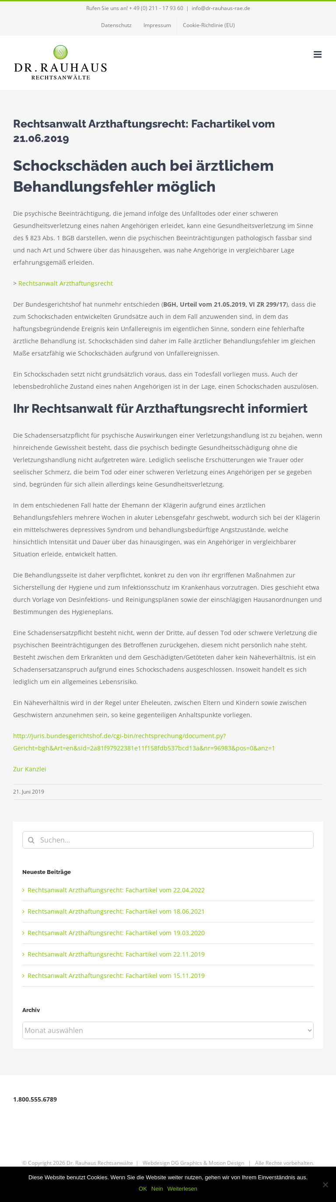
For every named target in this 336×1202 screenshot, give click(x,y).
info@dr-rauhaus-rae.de (221, 8)
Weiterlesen (182, 1188)
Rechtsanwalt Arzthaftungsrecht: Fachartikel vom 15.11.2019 (116, 975)
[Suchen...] (168, 840)
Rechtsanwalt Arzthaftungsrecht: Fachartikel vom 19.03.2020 (116, 933)
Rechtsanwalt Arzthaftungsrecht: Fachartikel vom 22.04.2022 (116, 890)
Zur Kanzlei (29, 769)
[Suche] (31, 840)
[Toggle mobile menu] (318, 54)
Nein (157, 1188)
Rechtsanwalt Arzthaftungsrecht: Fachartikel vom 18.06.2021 (116, 911)
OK (143, 1188)
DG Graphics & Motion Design (207, 1163)
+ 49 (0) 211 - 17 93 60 (156, 8)
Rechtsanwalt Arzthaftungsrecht (65, 283)
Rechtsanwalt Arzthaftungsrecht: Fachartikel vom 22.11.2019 (116, 954)
